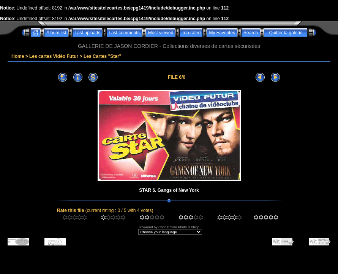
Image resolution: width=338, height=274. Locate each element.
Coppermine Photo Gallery (178, 227)
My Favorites (222, 32)
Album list (56, 32)
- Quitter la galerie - (285, 32)
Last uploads (87, 32)
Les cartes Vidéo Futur (53, 56)
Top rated (191, 32)
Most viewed (161, 32)
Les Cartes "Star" (102, 56)
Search (250, 32)
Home (17, 56)
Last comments (124, 32)
